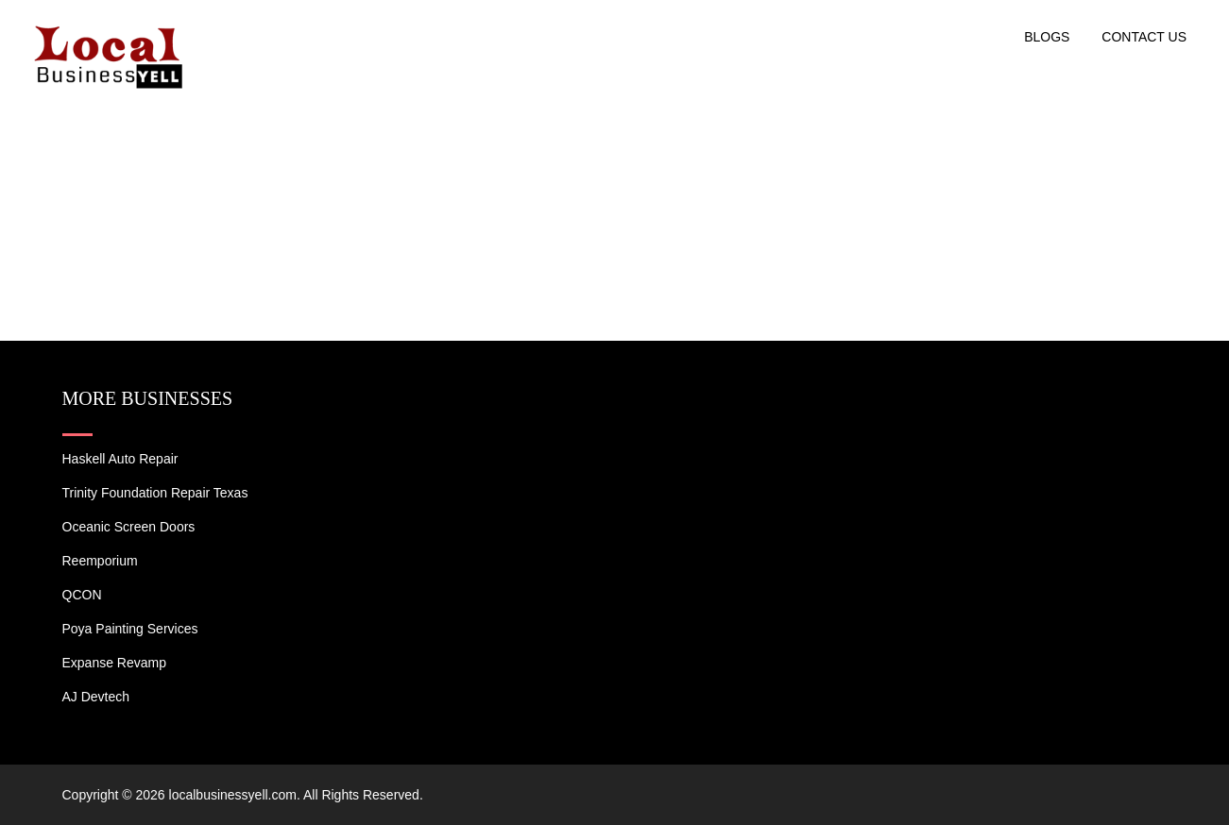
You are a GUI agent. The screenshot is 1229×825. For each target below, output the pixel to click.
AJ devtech (96, 696)
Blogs (1046, 36)
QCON (82, 594)
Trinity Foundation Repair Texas (155, 492)
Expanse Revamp (114, 662)
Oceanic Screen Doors (129, 526)
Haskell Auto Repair (120, 458)
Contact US (1143, 36)
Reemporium (100, 560)
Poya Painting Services (130, 628)
